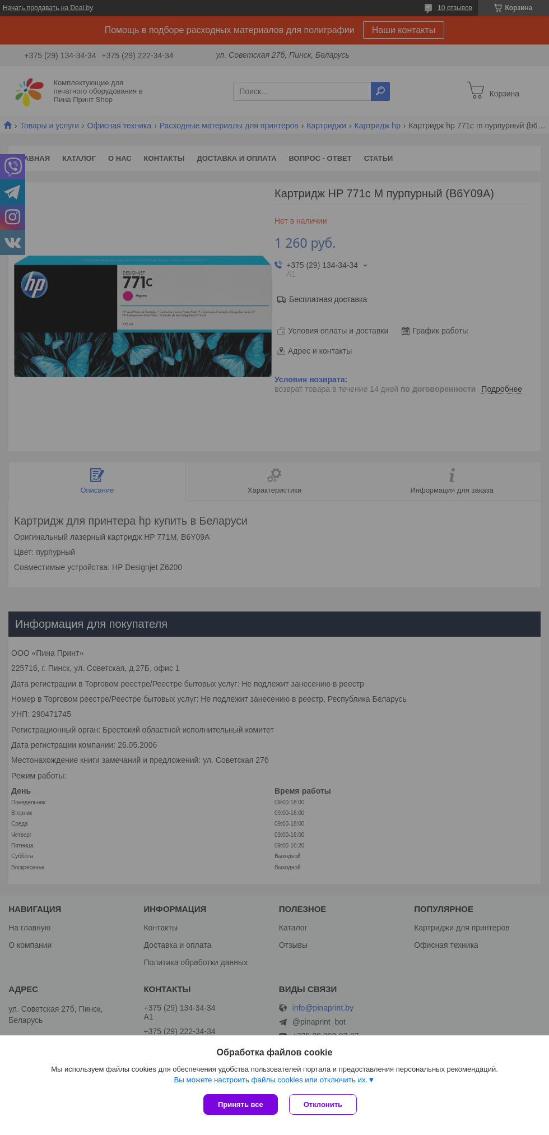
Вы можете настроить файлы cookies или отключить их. (270, 1080)
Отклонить (323, 1104)
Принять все (240, 1104)
